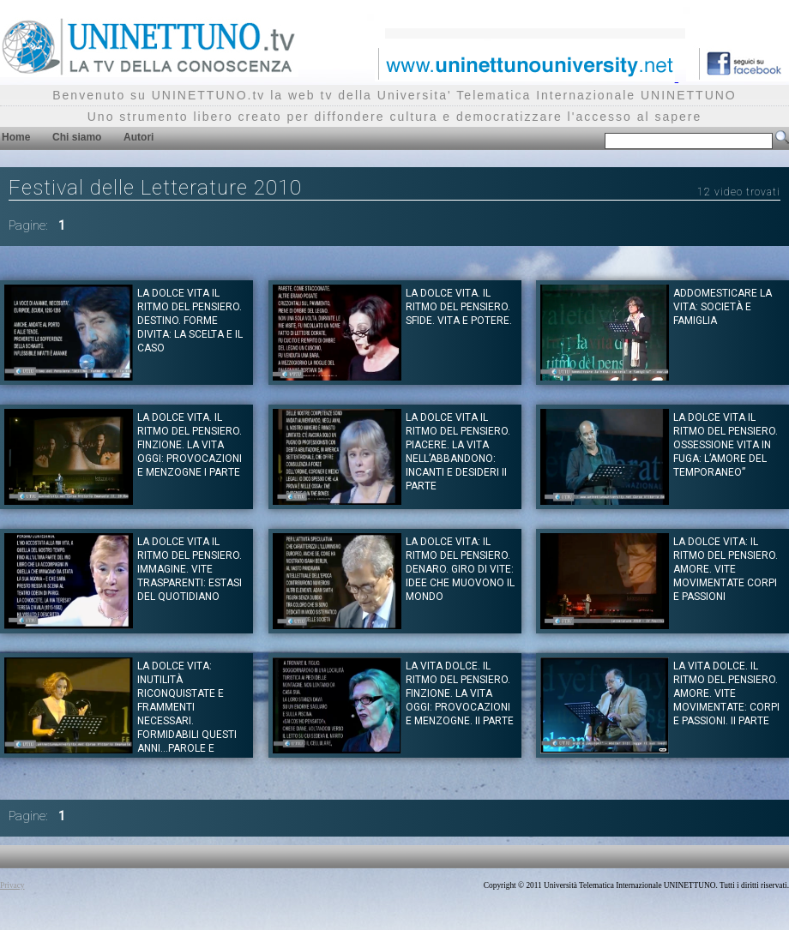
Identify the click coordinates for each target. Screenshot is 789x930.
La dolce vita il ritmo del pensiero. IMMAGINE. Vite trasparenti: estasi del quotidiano (189, 569)
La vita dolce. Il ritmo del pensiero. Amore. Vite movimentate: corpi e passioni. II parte (726, 693)
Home (16, 137)
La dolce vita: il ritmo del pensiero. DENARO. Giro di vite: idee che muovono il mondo (460, 569)
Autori (138, 137)
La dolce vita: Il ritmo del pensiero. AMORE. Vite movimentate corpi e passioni (725, 569)
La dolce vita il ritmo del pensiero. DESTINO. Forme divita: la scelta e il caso (190, 320)
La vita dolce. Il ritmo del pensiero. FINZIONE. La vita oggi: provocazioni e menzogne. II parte (460, 693)
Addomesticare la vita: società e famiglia (722, 307)
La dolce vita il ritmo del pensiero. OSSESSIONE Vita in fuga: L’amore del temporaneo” (725, 444)
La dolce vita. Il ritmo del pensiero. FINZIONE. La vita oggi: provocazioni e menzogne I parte (189, 444)
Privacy (12, 885)
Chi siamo (76, 137)
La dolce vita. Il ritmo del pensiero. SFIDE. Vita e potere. (459, 307)
